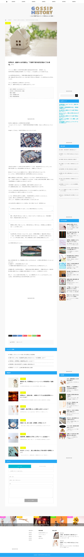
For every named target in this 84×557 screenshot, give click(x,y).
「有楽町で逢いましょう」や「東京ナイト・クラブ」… (72, 430)
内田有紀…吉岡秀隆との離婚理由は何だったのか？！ (22, 361)
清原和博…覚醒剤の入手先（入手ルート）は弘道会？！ (35, 437)
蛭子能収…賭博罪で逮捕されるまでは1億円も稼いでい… (73, 248)
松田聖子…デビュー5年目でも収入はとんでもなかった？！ (69, 155)
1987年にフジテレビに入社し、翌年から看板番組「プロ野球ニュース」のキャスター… (72, 399)
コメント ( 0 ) (20, 466)
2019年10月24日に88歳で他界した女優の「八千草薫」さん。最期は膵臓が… (73, 292)
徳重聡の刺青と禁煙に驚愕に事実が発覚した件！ (73, 280)
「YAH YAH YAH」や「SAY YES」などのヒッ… (73, 383)
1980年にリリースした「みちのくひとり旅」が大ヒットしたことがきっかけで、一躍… (69, 537)
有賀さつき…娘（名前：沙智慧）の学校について (33, 423)
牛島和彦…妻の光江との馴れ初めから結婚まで (68, 159)
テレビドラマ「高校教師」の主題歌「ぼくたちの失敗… (72, 228)
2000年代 (33, 1)
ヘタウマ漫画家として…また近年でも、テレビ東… (72, 252)
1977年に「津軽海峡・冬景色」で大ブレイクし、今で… (72, 422)
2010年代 (23, 1)
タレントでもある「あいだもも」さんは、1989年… (72, 406)
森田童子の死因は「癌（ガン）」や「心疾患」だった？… (73, 225)
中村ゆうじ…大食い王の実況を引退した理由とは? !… (73, 411)
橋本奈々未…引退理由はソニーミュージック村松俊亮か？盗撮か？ (36, 382)
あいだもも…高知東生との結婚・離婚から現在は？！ (72, 403)
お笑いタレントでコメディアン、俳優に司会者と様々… (72, 414)
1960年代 (74, 1)
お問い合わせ (41, 538)
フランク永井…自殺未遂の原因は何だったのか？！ (73, 426)
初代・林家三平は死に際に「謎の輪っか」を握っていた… (73, 233)
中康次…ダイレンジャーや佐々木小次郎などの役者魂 (22, 354)
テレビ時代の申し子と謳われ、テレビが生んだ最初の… (72, 236)
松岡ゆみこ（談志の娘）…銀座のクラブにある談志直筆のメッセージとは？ (36, 396)
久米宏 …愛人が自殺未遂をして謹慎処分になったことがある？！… (69, 179)
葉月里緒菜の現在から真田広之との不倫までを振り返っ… (73, 256)
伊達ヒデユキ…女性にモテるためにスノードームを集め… (73, 296)
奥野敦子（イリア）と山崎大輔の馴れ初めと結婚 (20, 367)
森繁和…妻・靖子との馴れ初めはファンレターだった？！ (69, 174)
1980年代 (53, 1)
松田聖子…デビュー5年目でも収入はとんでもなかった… (69, 543)
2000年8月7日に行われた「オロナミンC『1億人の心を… (73, 283)
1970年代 (63, 1)
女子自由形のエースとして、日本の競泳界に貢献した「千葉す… (72, 268)
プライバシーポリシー (42, 534)
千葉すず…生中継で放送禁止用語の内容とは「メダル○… (73, 264)
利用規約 (40, 536)
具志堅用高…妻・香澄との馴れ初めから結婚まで (69, 169)
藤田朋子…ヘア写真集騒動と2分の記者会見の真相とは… (72, 387)
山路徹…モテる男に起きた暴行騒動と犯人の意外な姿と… (73, 434)
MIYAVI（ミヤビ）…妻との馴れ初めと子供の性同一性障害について (37, 451)
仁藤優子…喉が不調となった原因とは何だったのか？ (34, 409)
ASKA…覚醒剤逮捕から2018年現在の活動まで (73, 379)
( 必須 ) (11, 476)
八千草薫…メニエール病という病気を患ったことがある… (73, 288)
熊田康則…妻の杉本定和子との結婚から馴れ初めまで (22, 364)
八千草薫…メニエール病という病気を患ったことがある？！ (69, 164)
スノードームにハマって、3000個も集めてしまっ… (72, 299)
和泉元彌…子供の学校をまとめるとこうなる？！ (73, 272)
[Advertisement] (31, 110)
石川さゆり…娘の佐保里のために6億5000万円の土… (73, 419)
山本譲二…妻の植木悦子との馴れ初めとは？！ (68, 149)
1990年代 (43, 1)
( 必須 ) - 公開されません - (15, 480)
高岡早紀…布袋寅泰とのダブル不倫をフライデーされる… (73, 241)
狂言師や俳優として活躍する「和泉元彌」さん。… (72, 275)
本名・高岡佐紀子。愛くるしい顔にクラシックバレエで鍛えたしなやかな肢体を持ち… (72, 245)
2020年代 (13, 1)
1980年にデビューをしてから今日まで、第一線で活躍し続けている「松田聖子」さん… (69, 547)
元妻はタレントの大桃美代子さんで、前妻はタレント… (72, 438)
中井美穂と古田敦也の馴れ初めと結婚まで (73, 395)
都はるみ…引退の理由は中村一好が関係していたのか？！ (69, 196)
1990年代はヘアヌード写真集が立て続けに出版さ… (72, 391)
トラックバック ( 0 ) (42, 466)
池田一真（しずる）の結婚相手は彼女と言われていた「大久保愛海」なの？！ (27, 358)
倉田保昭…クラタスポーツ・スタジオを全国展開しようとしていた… (69, 185)
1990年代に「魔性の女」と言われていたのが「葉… (72, 260)
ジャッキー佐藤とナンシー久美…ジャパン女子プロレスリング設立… (69, 190)
